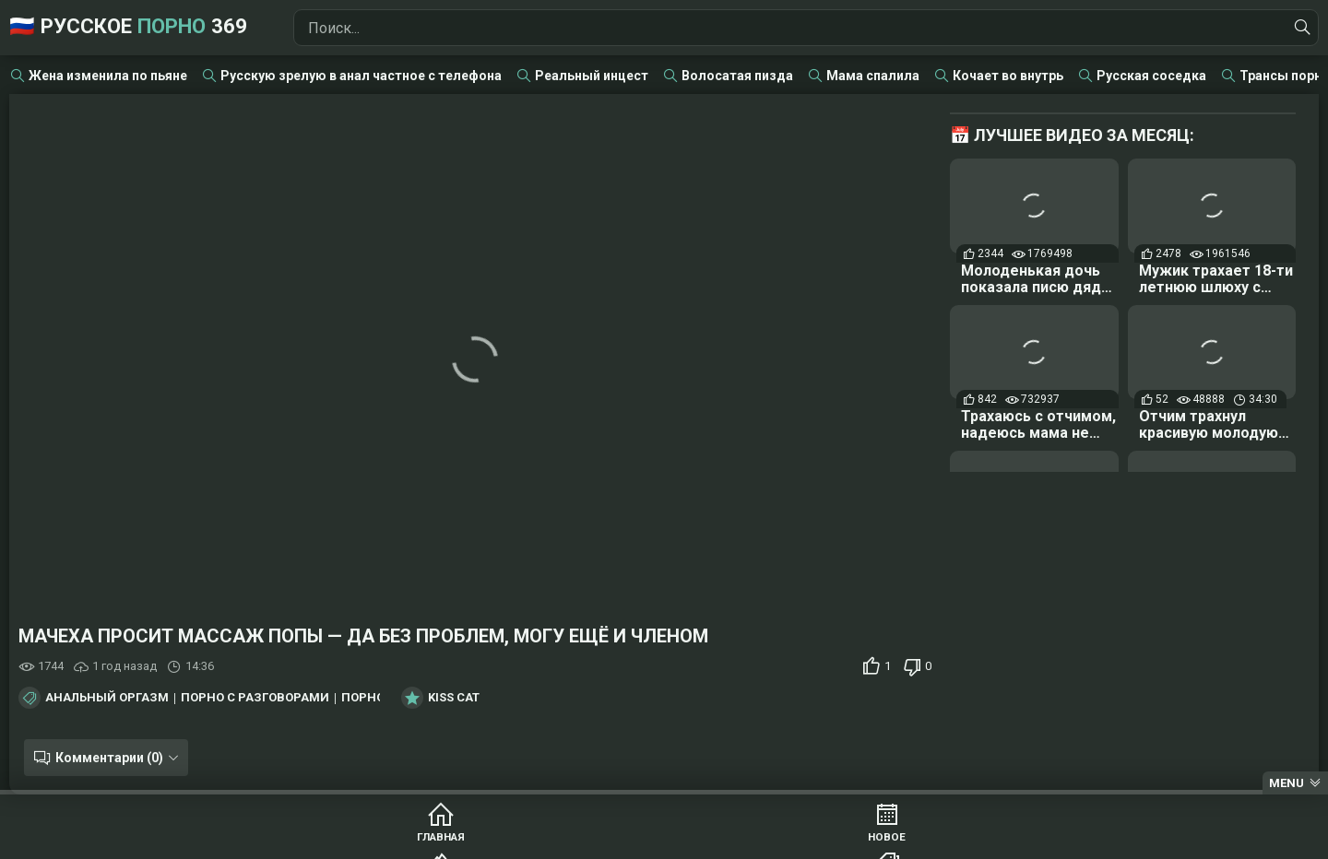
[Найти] (1299, 27)
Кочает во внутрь (1008, 75)
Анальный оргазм (107, 697)
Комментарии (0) (104, 757)
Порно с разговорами (255, 697)
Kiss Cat (454, 697)
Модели (1017, 840)
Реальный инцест (591, 75)
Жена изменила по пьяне (108, 75)
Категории (734, 840)
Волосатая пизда (737, 75)
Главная (311, 840)
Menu (1286, 783)
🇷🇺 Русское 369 (159, 27)
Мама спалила (872, 75)
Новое (452, 840)
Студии (875, 840)
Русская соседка (1151, 75)
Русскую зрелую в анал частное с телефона (361, 75)
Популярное (593, 840)
